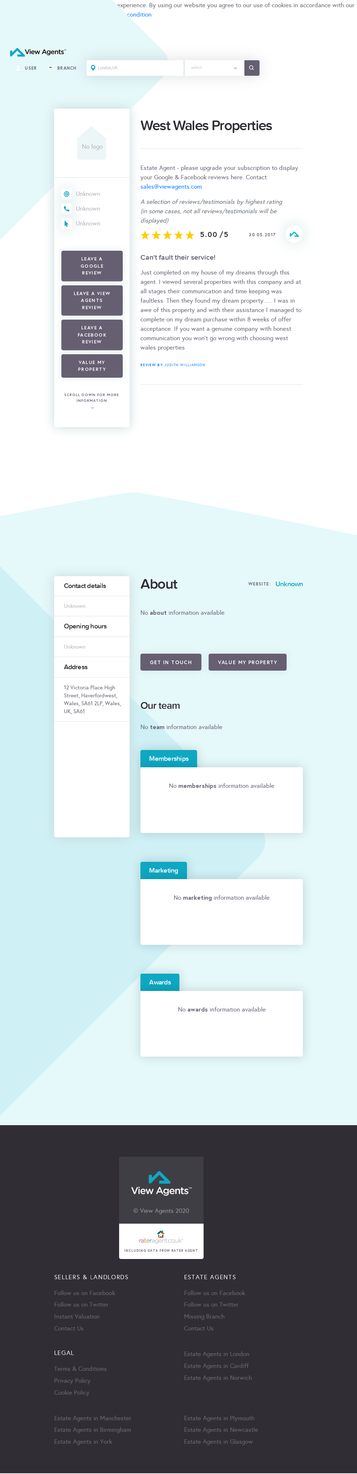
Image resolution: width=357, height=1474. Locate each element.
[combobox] (215, 68)
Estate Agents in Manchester (92, 1419)
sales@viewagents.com (171, 186)
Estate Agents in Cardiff (216, 1366)
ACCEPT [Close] (14, 30)
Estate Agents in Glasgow (218, 1443)
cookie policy (17, 14)
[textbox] (215, 66)
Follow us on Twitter (81, 1305)
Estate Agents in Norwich (218, 1378)
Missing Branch (204, 1317)
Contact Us (69, 1329)
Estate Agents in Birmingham (92, 1431)
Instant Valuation (77, 1317)
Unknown (88, 194)
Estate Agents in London (216, 1355)
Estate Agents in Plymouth (219, 1419)
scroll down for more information (91, 398)
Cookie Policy (72, 1393)
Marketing (163, 870)
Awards (159, 982)
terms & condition (128, 14)
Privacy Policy (72, 1381)
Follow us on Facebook (84, 1293)
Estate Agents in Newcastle (221, 1431)
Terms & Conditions (80, 1369)
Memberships (168, 759)
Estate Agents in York (83, 1443)
